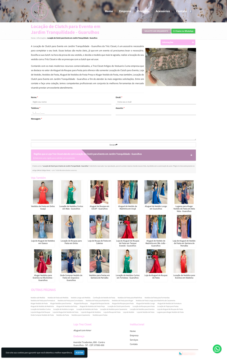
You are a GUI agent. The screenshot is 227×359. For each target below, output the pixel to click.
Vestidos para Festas (100, 315)
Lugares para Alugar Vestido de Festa (170, 312)
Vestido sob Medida (38, 297)
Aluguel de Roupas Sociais (99, 303)
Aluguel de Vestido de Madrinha (42, 306)
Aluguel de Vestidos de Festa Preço (92, 306)
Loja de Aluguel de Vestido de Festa (65, 312)
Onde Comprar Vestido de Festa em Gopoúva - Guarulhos (71, 278)
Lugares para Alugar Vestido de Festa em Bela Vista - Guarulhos (184, 208)
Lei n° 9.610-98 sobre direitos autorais (64, 170)
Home (109, 11)
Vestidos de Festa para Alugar (122, 300)
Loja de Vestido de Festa (145, 312)
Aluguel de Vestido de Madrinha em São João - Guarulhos (155, 243)
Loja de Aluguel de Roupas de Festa (155, 276)
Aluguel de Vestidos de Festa (66, 306)
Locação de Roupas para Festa (144, 306)
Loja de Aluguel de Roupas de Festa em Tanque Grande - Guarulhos (127, 243)
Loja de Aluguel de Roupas (40, 312)
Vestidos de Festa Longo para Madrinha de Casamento (155, 300)
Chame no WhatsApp (183, 31)
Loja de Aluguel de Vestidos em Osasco (43, 242)
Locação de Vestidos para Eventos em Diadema (184, 276)
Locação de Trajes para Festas (168, 306)
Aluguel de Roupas (81, 303)
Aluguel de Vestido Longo (145, 303)
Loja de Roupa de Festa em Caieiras (99, 242)
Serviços (134, 339)
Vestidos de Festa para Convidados (70, 300)
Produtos (143, 11)
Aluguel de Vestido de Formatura (169, 303)
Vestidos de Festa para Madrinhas (130, 297)
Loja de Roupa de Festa (112, 312)
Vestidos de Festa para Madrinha (97, 300)
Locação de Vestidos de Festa (87, 309)
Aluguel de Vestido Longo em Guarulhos (156, 207)
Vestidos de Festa (62, 315)
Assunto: (120, 108)
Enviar (113, 144)
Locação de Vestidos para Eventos (142, 309)
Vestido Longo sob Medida (80, 297)
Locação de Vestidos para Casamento (113, 309)
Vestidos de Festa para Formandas (157, 297)
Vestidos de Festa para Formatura (43, 300)
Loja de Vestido (128, 312)
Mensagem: (36, 118)
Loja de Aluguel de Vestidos (91, 312)
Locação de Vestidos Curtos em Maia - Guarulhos (71, 207)
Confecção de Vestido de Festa (104, 297)
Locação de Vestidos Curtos (41, 309)
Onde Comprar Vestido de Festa (42, 315)
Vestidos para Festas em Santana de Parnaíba (99, 276)
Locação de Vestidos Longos (63, 309)
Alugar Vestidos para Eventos (60, 303)
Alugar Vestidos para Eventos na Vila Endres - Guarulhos (43, 278)
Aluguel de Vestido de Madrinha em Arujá (127, 207)
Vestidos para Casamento (81, 315)
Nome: (34, 97)
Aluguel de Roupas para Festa (123, 303)
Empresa (125, 11)
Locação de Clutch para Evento (119, 306)
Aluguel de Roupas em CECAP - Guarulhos (99, 207)
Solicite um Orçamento (156, 31)
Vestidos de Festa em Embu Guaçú (43, 207)
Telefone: (35, 108)
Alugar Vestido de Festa (39, 303)
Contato (181, 11)
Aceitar (79, 352)
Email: (119, 97)
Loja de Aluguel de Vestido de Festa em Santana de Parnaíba (184, 243)
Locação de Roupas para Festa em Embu (71, 242)
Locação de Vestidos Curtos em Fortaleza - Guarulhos (127, 276)
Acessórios (163, 11)
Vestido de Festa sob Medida (58, 297)
